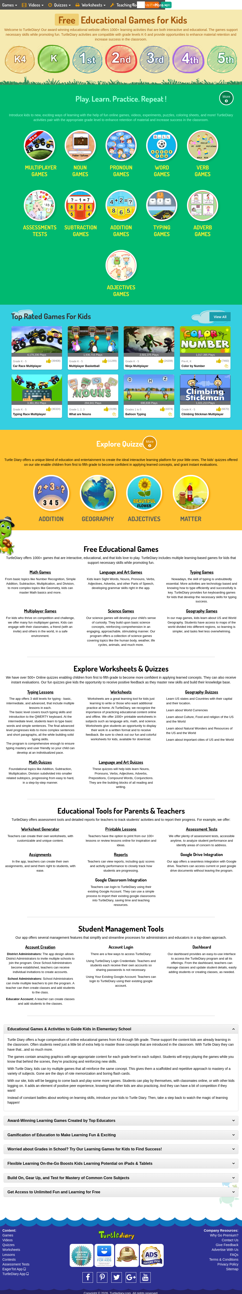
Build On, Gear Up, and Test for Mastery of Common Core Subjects (68, 1176)
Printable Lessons (121, 827)
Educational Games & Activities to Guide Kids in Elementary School (69, 1027)
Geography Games (201, 609)
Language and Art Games (120, 570)
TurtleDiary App (15, 1272)
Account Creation (40, 945)
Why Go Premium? (224, 1234)
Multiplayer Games (40, 609)
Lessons (8, 1253)
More (226, 97)
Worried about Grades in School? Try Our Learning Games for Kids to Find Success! (84, 1147)
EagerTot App (14, 1267)
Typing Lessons (40, 690)
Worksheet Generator (40, 827)
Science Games (121, 609)
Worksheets (121, 690)
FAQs (234, 1253)
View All (220, 315)
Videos (7, 1238)
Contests (9, 1258)
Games (7, 1234)
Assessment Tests (201, 827)
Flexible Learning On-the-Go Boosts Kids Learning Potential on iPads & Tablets (79, 1162)
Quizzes (8, 1243)
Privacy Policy (227, 1263)
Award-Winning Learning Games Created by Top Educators (61, 1119)
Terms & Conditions (223, 1258)
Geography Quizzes (201, 690)
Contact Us (230, 1238)
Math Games (40, 570)
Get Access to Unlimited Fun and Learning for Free (53, 1190)
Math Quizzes (40, 760)
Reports (121, 852)
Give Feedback (227, 1243)
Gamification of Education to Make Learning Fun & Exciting (61, 1133)
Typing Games (202, 570)
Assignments (40, 852)
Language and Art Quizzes (121, 760)
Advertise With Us (225, 1248)
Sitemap (232, 1267)
